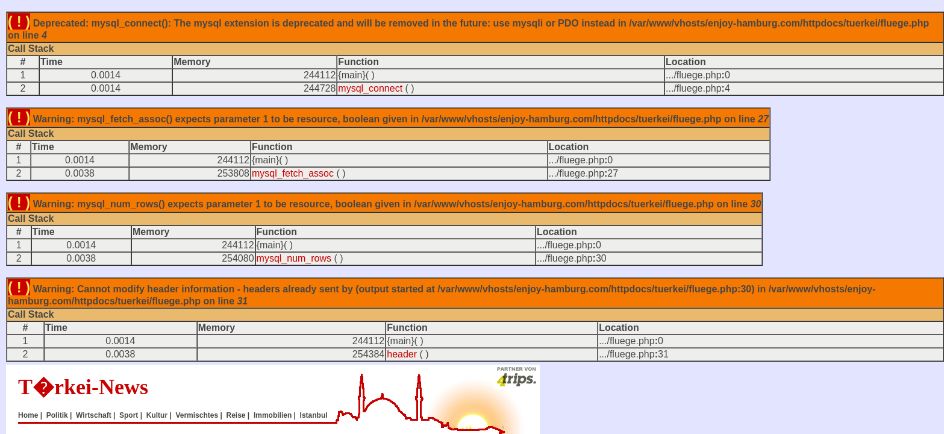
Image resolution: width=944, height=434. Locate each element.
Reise (235, 415)
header (402, 354)
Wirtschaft (93, 415)
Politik (57, 415)
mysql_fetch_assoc (293, 173)
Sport (128, 415)
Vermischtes (196, 415)
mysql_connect (370, 88)
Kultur (156, 415)
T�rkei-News (83, 387)
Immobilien (273, 415)
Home (28, 415)
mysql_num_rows (294, 258)
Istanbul (314, 415)
